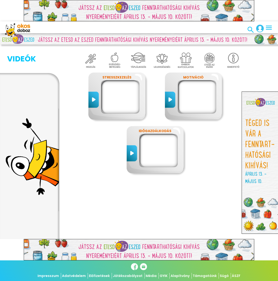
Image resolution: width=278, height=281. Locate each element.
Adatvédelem (74, 275)
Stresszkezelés (116, 77)
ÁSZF (236, 275)
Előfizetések (99, 275)
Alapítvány (180, 275)
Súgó (224, 275)
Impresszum (48, 275)
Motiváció (193, 77)
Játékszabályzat (128, 275)
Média (151, 275)
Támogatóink (205, 275)
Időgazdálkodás (155, 131)
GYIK (164, 275)
